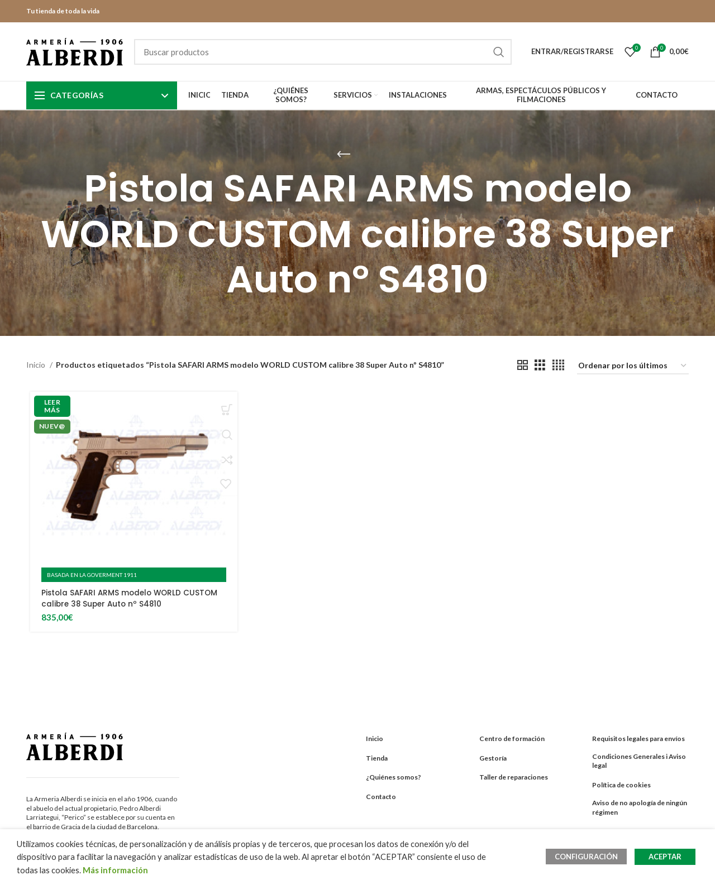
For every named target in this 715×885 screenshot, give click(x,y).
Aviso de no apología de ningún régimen (639, 807)
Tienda (377, 757)
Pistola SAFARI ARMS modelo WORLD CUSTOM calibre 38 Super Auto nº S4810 (131, 598)
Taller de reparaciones (513, 777)
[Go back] (344, 154)
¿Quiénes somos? (393, 777)
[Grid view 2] (522, 365)
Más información (115, 870)
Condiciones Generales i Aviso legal (639, 760)
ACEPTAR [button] (665, 856)
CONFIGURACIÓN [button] (588, 856)
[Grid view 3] (540, 365)
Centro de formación (512, 738)
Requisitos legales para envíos (638, 738)
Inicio (36, 364)
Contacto (381, 796)
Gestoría (493, 757)
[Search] (323, 52)
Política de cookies (621, 785)
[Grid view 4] (558, 365)
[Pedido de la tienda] (633, 366)
